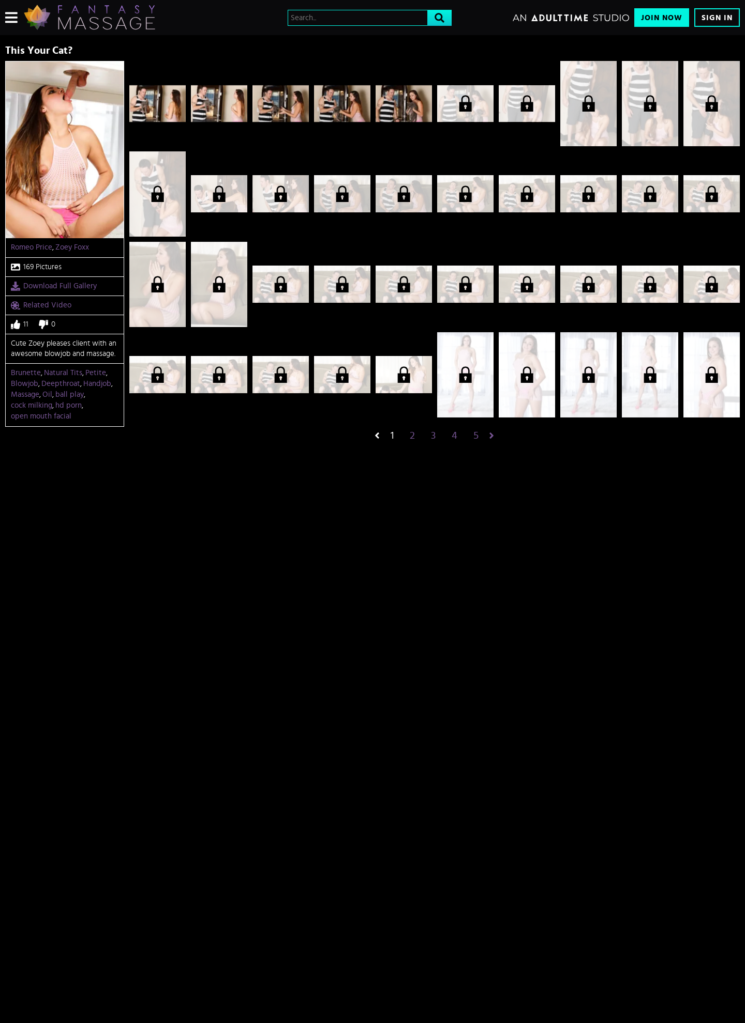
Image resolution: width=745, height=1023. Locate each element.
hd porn (68, 405)
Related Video (41, 305)
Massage (25, 394)
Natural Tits (63, 373)
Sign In (717, 18)
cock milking (31, 405)
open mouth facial (41, 416)
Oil (47, 394)
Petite (95, 373)
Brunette (26, 373)
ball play (69, 394)
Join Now (661, 18)
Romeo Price (31, 247)
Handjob (97, 384)
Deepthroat (60, 384)
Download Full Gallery (54, 286)
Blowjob (24, 384)
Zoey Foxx (72, 247)
